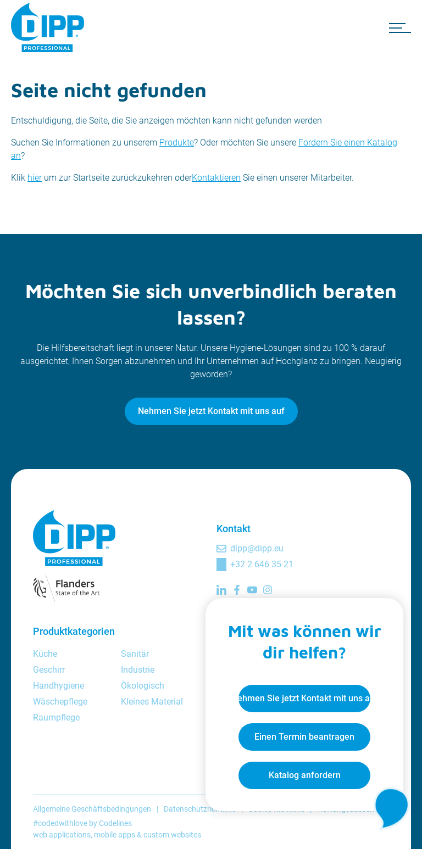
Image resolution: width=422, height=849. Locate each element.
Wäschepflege (60, 701)
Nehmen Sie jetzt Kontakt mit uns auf (211, 411)
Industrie (137, 669)
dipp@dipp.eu (257, 548)
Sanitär (135, 654)
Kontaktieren (216, 177)
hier (34, 177)
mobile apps (114, 834)
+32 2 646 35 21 (261, 564)
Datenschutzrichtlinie (200, 809)
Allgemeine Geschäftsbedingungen (92, 809)
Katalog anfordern (305, 775)
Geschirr (49, 669)
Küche (45, 654)
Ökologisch (142, 685)
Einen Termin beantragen (304, 736)
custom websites (172, 834)
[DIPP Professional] (49, 27)
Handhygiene (58, 685)
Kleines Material (152, 701)
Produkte (176, 142)
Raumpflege (56, 717)
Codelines (115, 823)
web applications (62, 834)
